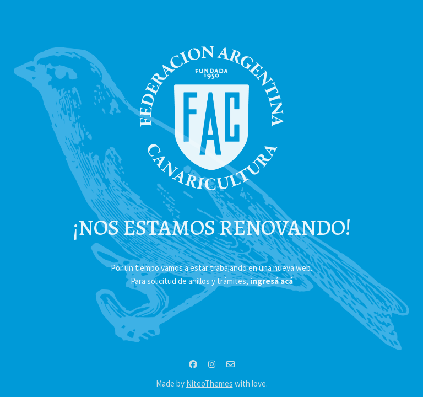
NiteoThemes (209, 383)
